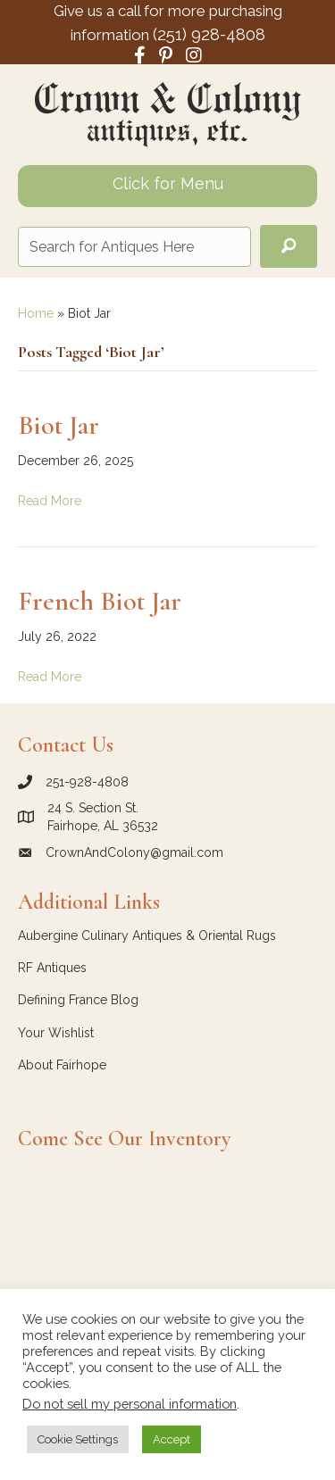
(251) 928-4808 (209, 34)
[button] (288, 247)
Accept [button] (171, 1439)
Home (36, 313)
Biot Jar (58, 425)
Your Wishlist (56, 1033)
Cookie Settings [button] (78, 1439)
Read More (49, 501)
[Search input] (134, 247)
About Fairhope (62, 1065)
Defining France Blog (78, 1000)
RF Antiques (52, 967)
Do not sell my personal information (129, 1403)
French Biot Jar (99, 601)
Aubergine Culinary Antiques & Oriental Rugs (147, 935)
